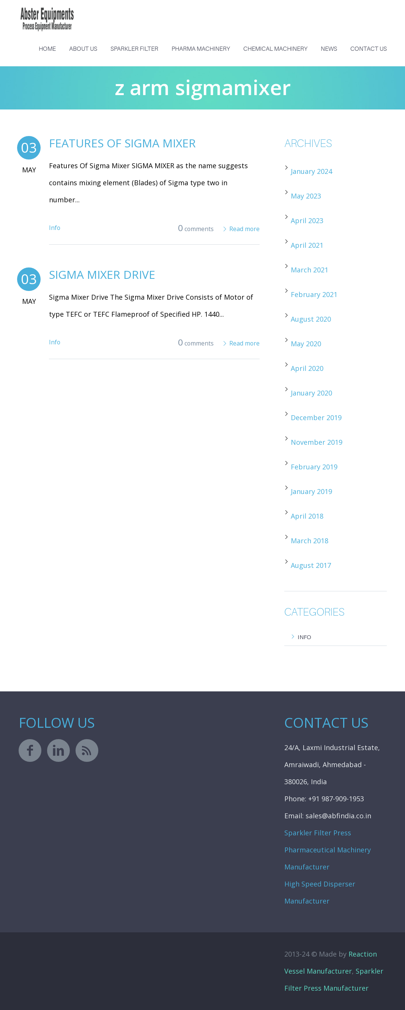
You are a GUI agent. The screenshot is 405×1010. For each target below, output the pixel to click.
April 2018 (307, 516)
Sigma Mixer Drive (102, 274)
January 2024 (311, 171)
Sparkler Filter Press (317, 832)
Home (47, 48)
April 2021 (307, 245)
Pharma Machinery (201, 48)
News (329, 48)
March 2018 (309, 540)
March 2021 (309, 269)
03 (29, 147)
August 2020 (311, 319)
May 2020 (306, 343)
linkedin (58, 750)
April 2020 (307, 368)
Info (54, 228)
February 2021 (314, 294)
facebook (30, 750)
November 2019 (316, 442)
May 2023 (306, 195)
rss (87, 750)
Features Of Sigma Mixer (122, 143)
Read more (244, 229)
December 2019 (316, 417)
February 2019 (314, 466)
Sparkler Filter (134, 48)
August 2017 (311, 565)
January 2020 (311, 392)
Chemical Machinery (275, 48)
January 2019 (311, 491)
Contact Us (368, 48)
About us (83, 48)
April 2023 (307, 220)
